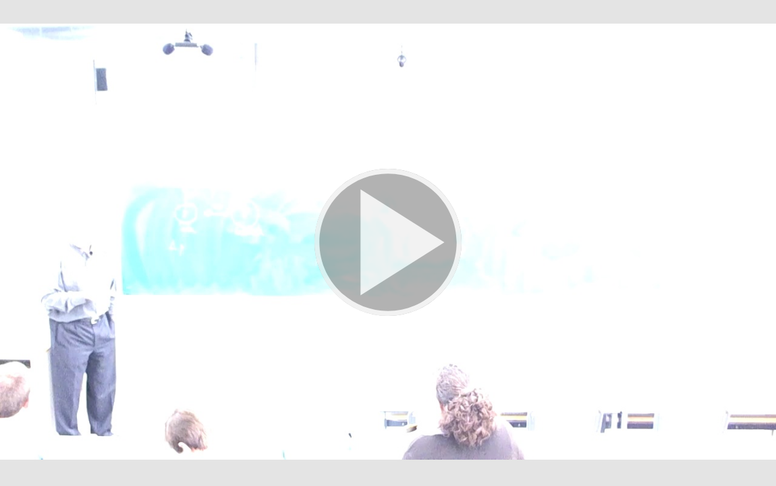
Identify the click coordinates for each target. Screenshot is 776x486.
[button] (388, 243)
